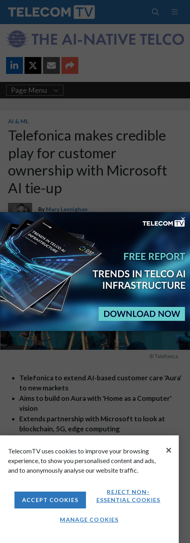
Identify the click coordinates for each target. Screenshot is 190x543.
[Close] (169, 450)
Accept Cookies (50, 499)
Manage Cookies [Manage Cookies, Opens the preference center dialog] (89, 519)
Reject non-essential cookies (128, 495)
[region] (89, 489)
